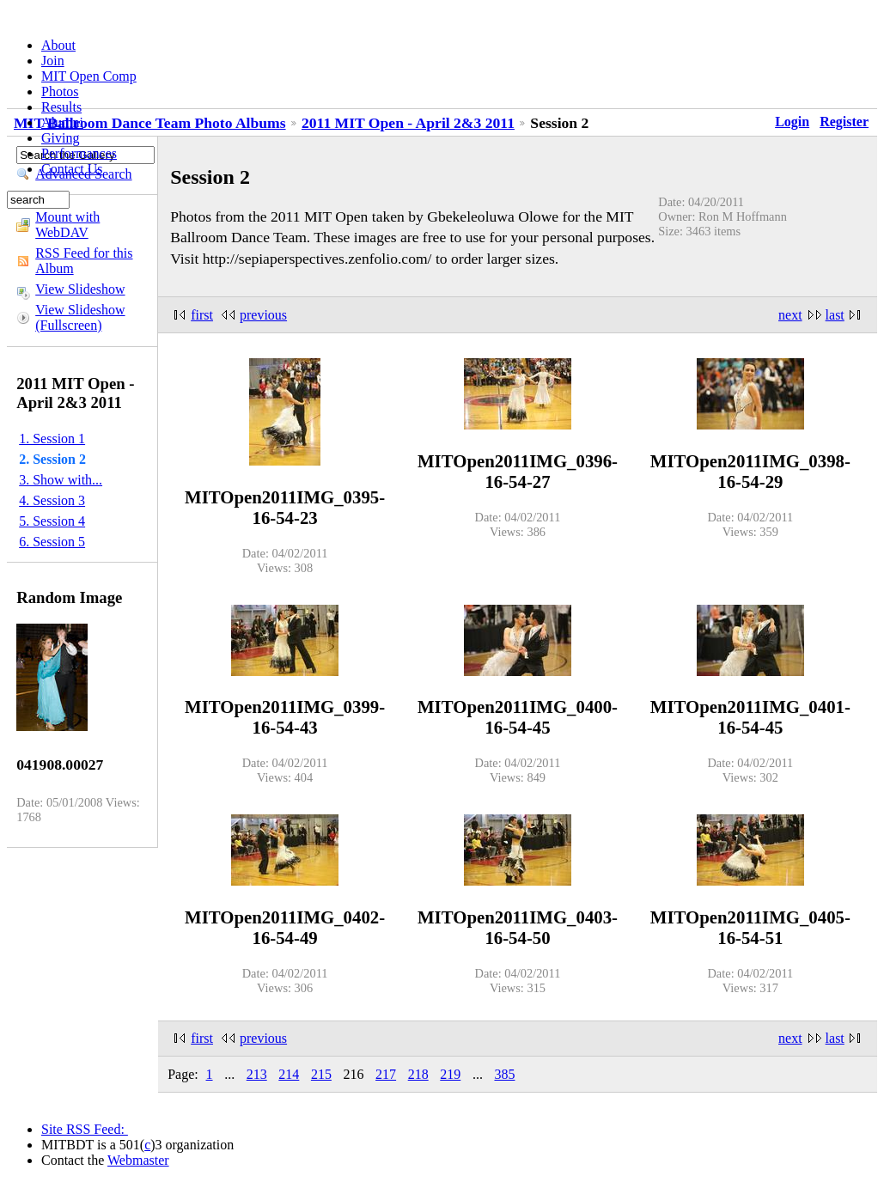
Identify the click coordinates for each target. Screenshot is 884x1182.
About (58, 45)
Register (844, 121)
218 (418, 1074)
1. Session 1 (52, 438)
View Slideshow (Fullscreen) (80, 317)
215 (321, 1074)
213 (257, 1074)
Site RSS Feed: (84, 1129)
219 (450, 1074)
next (790, 315)
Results (61, 107)
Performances (79, 153)
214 (288, 1074)
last (835, 315)
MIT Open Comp (89, 76)
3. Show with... (60, 479)
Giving (60, 138)
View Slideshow (80, 289)
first (202, 315)
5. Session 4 (52, 521)
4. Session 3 (52, 500)
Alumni (62, 122)
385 (504, 1074)
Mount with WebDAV (67, 225)
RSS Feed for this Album (83, 261)
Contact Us (72, 168)
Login (792, 121)
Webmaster (138, 1160)
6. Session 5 (52, 541)
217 (385, 1074)
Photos (60, 91)
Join (52, 60)
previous (263, 315)
